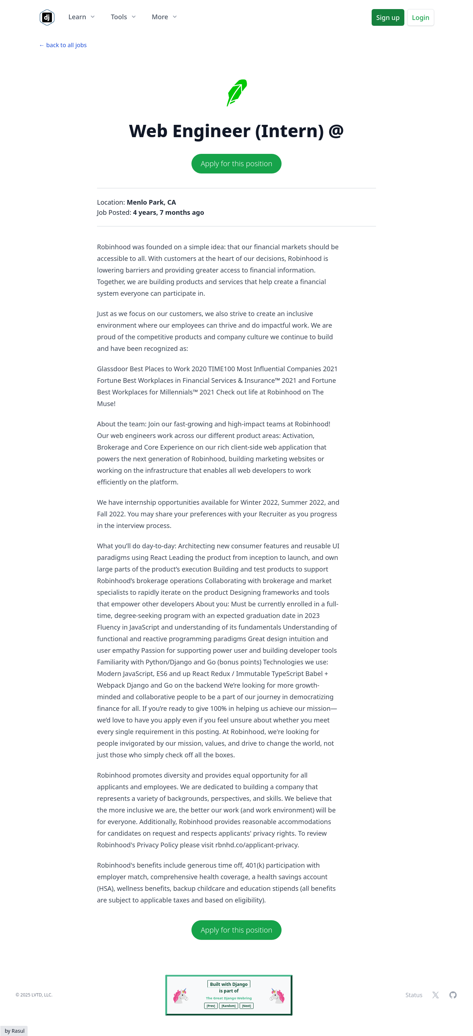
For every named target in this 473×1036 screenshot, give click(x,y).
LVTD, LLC (41, 995)
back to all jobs (66, 45)
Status (414, 995)
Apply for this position (236, 163)
